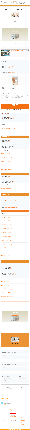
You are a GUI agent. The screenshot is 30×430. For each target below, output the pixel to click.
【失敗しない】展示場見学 (18, 2)
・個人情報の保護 (22, 424)
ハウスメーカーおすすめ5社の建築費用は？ (4, 288)
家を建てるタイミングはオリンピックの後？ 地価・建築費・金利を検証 (7, 240)
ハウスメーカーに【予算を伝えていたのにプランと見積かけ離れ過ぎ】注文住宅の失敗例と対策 (9, 221)
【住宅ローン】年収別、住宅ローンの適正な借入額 (5, 281)
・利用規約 (21, 422)
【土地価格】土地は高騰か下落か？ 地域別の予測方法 (5, 153)
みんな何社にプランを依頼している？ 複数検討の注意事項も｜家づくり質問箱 (7, 296)
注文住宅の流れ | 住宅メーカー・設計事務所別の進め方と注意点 (6, 220)
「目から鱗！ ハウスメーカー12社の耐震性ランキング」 (17, 50)
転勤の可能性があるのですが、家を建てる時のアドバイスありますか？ (7, 247)
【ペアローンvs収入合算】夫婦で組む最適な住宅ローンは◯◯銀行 (6, 252)
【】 (12, 72)
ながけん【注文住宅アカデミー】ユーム (17, 429)
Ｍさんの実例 (3, 355)
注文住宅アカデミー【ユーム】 (13, 416)
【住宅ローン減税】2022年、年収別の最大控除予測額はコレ (6, 188)
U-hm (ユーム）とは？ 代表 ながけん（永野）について (10, 3)
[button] (15, 355)
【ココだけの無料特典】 (5, 2)
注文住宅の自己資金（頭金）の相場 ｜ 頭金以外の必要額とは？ (6, 236)
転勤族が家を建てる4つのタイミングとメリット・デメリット (6, 232)
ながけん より (3, 358)
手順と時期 (25, 2)
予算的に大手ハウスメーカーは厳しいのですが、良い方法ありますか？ (6, 157)
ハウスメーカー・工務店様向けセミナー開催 (20, 3)
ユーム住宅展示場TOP (3, 420)
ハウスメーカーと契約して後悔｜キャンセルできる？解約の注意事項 (7, 244)
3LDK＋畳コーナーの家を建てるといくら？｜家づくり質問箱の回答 (6, 169)
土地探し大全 (13, 2)
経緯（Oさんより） (4, 380)
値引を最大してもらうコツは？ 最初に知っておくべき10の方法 (6, 161)
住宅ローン (22, 2)
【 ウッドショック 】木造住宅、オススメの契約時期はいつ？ (6, 217)
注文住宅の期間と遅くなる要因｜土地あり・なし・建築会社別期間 (7, 224)
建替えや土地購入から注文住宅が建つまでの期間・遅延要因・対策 (7, 228)
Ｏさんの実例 (3, 379)
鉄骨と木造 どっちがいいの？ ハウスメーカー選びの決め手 (5, 292)
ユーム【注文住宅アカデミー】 (13, 421)
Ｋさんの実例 (3, 367)
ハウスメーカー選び (9, 2)
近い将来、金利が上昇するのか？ (3, 154)
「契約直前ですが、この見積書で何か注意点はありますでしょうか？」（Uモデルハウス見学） (9, 128)
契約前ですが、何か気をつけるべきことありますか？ (5, 165)
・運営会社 (21, 417)
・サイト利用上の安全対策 (22, 420)
